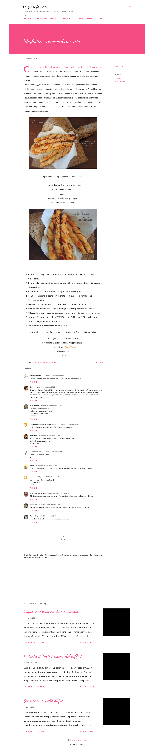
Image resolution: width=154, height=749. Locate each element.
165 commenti (39, 687)
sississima (33, 504)
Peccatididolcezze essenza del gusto (43, 424)
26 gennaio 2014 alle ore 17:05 (53, 452)
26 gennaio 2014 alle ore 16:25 (68, 424)
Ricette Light (67, 18)
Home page (27, 18)
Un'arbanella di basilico (38, 493)
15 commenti (39, 731)
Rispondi (34, 382)
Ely (31, 387)
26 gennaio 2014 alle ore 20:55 (49, 504)
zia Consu (33, 435)
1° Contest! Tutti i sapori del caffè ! (53, 656)
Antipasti (117, 78)
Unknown (33, 477)
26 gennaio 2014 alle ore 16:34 (49, 435)
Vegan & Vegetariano (85, 18)
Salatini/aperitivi (119, 81)
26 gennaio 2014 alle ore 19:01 (48, 477)
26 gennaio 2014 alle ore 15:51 (44, 387)
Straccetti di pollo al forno (46, 700)
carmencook (34, 405)
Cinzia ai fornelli (35, 6)
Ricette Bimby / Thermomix (47, 18)
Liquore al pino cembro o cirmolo (51, 611)
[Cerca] (121, 7)
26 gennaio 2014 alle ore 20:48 (58, 493)
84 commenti (39, 642)
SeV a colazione (35, 452)
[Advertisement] (60, 576)
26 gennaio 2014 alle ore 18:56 (46, 465)
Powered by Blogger (77, 740)
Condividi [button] (118, 66)
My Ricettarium (35, 375)
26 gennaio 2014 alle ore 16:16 (51, 405)
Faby (31, 516)
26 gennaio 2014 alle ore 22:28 (45, 516)
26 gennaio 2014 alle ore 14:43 (53, 375)
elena (32, 465)
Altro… (102, 18)
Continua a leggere (86, 642)
